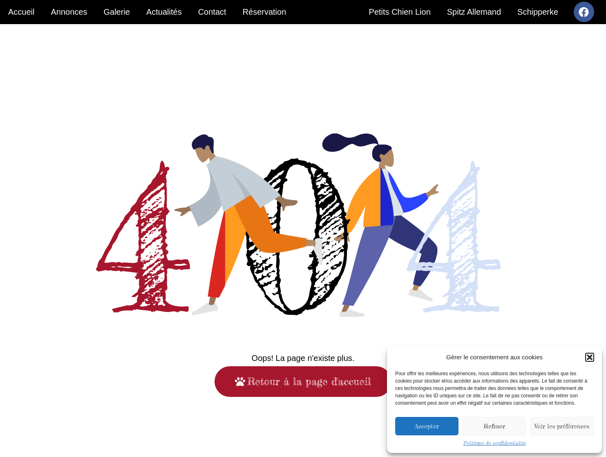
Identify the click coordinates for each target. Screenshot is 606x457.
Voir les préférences (561, 426)
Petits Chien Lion (400, 11)
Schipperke (537, 11)
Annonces (69, 11)
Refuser (494, 426)
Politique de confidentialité (494, 443)
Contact (212, 11)
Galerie (116, 11)
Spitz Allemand (474, 11)
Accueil (21, 11)
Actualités (164, 11)
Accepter (427, 426)
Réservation (264, 11)
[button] (590, 357)
